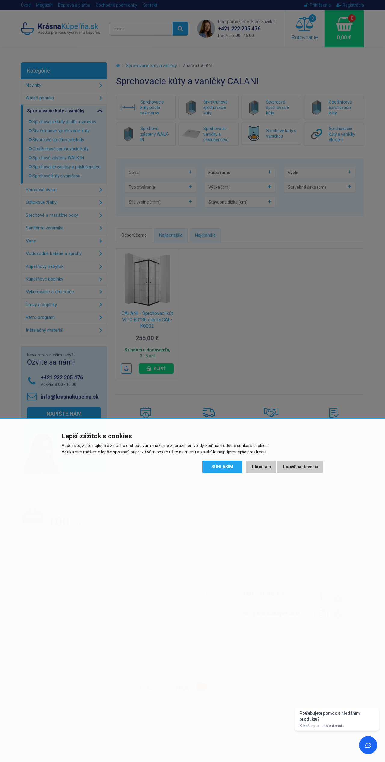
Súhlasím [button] (222, 466)
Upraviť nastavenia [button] (299, 466)
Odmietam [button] (260, 466)
